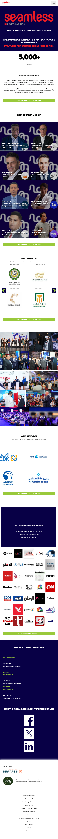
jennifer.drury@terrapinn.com (12, 698)
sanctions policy (29, 815)
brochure (29, 831)
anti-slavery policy (29, 799)
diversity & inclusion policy (29, 808)
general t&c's (29, 824)
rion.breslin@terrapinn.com (11, 683)
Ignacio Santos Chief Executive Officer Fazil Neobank (39, 233)
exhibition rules (29, 805)
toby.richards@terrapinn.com (12, 666)
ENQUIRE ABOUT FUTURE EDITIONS (29, 244)
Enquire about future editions (29, 101)
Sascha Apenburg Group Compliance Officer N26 (40, 175)
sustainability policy (29, 811)
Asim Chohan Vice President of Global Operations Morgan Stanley (14, 204)
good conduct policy (29, 795)
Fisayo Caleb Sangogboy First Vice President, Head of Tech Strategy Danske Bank (17, 146)
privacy (29, 821)
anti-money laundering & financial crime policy (29, 802)
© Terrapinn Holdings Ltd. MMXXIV (29, 818)
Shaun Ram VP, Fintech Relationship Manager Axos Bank (13, 233)
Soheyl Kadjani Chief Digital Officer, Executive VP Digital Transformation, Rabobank (22, 175)
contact (29, 827)
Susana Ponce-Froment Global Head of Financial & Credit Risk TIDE (44, 204)
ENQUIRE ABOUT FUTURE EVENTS (29, 633)
